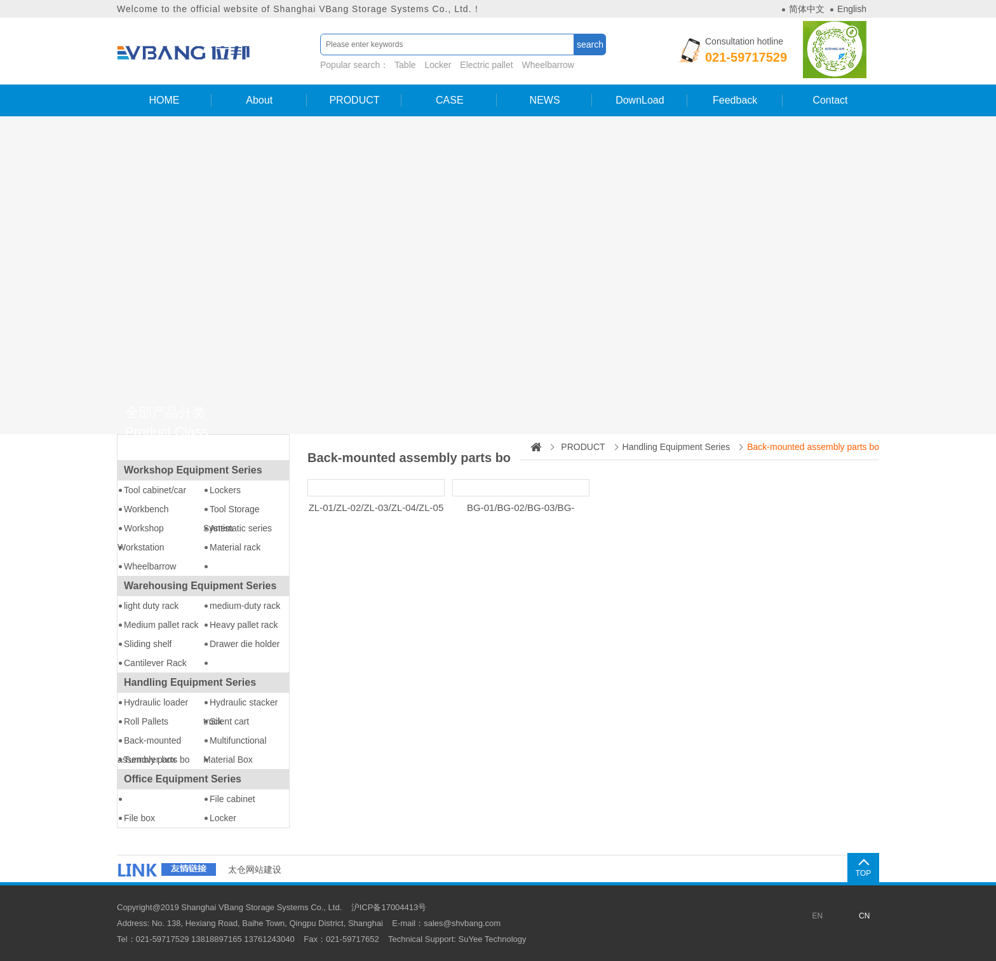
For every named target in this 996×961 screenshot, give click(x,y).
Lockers (225, 490)
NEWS (545, 100)
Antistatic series (241, 528)
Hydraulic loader (156, 702)
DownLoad (640, 100)
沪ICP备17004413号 (389, 907)
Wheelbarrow (548, 65)
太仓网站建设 (254, 869)
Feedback (735, 100)
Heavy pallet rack (244, 625)
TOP (863, 873)
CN (864, 915)
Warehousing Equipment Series (200, 585)
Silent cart (229, 721)
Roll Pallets (146, 721)
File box (139, 818)
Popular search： (448, 65)
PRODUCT (354, 100)
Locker (437, 65)
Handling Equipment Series (190, 682)
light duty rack (151, 606)
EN (817, 915)
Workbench (146, 509)
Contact (829, 100)
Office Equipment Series (182, 779)
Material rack (235, 547)
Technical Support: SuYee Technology (457, 939)
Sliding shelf (148, 644)
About (259, 100)
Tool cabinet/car (155, 490)
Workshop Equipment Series (193, 470)
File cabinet (232, 799)
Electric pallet (486, 65)
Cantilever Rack (155, 663)
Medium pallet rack (161, 625)
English (851, 9)
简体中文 (806, 9)
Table (404, 65)
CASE (450, 100)
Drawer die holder (245, 644)
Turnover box (150, 759)
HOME (164, 100)
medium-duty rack (245, 606)
